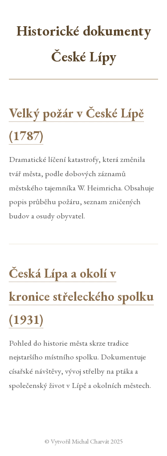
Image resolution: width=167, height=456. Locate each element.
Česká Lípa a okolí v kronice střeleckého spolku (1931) (81, 296)
